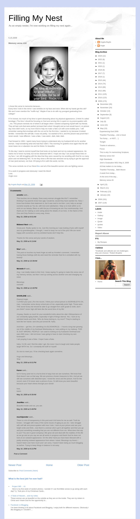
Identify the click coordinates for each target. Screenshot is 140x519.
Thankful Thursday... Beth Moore (112, 170)
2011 (100, 94)
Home (49, 465)
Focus (102, 149)
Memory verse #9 (106, 180)
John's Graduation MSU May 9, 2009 (114, 163)
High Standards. (106, 159)
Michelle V (21, 269)
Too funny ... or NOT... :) (109, 138)
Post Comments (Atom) (28, 471)
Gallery (100, 215)
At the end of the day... (108, 177)
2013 (100, 87)
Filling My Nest (35, 18)
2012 (100, 91)
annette (20, 195)
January (103, 195)
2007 (100, 203)
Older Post (83, 465)
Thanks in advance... (108, 145)
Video (99, 228)
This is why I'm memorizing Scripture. (114, 152)
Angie (102, 46)
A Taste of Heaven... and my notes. (24, 496)
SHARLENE (22, 296)
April (102, 184)
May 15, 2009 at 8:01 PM (26, 362)
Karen (19, 370)
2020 (100, 66)
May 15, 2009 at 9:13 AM (26, 241)
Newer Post (14, 465)
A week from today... (108, 173)
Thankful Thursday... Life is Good (113, 135)
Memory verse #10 (107, 156)
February (104, 191)
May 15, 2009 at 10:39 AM (27, 261)
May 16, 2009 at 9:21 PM (26, 449)
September (104, 115)
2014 (100, 84)
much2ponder (22, 417)
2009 (100, 101)
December (104, 104)
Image (99, 218)
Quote (99, 221)
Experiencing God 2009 (109, 131)
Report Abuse (102, 233)
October (103, 111)
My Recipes (102, 242)
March (103, 188)
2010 (100, 98)
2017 (100, 73)
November (104, 108)
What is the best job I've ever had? (25, 478)
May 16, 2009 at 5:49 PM (26, 409)
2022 (100, 59)
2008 (100, 199)
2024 (100, 56)
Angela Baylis (105, 42)
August (103, 118)
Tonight (102, 142)
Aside (99, 212)
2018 (100, 70)
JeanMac (20, 402)
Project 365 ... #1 (18, 486)
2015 (100, 80)
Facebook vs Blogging (19, 505)
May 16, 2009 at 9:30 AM (26, 395)
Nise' (19, 249)
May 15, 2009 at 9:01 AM (26, 217)
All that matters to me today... (111, 166)
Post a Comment (20, 454)
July (102, 121)
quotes (100, 225)
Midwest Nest (22, 225)
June (102, 125)
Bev (38, 166)
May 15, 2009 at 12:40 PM (27, 288)
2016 (100, 77)
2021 (100, 63)
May (102, 128)
